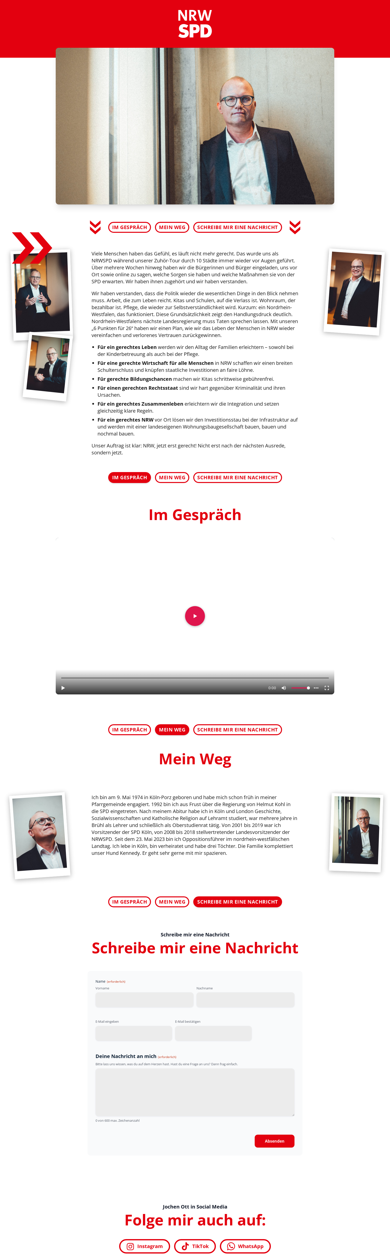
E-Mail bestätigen (187, 1021)
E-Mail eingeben (107, 1021)
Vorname (102, 988)
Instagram (144, 1246)
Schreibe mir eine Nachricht (237, 227)
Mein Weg (172, 227)
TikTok (195, 1246)
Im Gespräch (129, 227)
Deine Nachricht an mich (136, 1056)
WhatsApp (245, 1246)
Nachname (204, 988)
